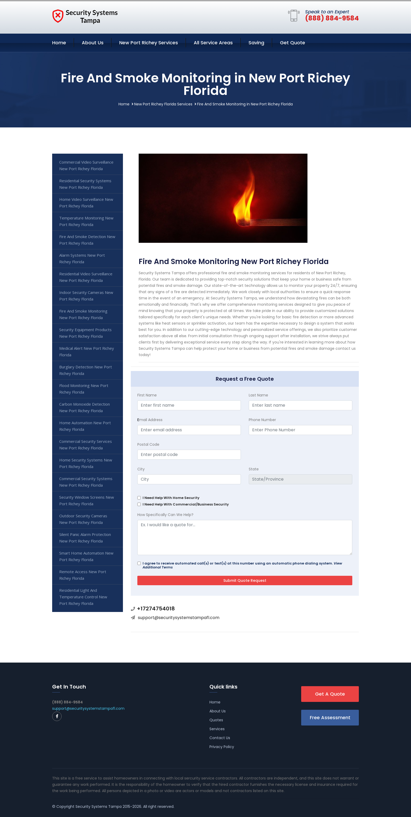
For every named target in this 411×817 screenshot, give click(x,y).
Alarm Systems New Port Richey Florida (82, 258)
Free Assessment (330, 717)
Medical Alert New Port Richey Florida (86, 351)
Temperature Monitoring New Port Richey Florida (86, 221)
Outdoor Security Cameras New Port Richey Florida (83, 519)
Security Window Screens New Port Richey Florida (86, 500)
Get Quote (292, 42)
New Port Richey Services (148, 42)
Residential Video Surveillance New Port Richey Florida (85, 277)
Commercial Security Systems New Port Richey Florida (85, 482)
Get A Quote (330, 694)
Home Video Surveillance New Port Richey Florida (86, 202)
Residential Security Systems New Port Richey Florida (85, 184)
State (254, 469)
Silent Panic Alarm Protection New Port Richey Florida (85, 538)
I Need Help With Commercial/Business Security (186, 504)
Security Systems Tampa (98, 806)
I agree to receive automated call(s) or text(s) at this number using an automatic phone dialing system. (242, 565)
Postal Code (148, 444)
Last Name (258, 395)
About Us (93, 42)
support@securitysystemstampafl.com (178, 618)
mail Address (150, 419)
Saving (256, 42)
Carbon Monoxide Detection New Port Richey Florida (84, 407)
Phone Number (262, 419)
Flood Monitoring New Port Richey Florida (83, 389)
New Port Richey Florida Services (163, 104)
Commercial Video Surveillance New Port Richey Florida (86, 165)
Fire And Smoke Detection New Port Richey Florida (87, 240)
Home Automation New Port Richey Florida (85, 426)
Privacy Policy (221, 746)
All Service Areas (213, 42)
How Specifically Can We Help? (165, 514)
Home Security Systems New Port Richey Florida (85, 463)
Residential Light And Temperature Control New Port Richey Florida (83, 597)
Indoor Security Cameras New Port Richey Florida (86, 296)
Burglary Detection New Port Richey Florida (85, 370)
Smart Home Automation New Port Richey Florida (86, 556)
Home (59, 42)
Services (217, 729)
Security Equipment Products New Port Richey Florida (85, 333)
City (141, 469)
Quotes (216, 720)
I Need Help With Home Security (171, 498)
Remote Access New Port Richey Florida (82, 575)
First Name (147, 395)
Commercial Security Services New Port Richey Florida (85, 444)
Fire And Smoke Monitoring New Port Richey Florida (83, 314)
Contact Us (219, 737)
